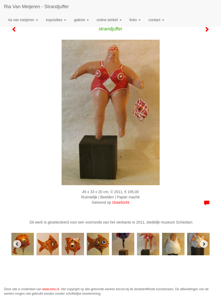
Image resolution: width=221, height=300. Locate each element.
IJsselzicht (120, 202)
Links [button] (135, 20)
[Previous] (17, 244)
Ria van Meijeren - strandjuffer (36, 6)
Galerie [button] (81, 20)
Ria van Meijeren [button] (23, 20)
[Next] (204, 244)
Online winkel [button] (109, 20)
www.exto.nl (50, 289)
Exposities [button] (56, 20)
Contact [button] (156, 20)
